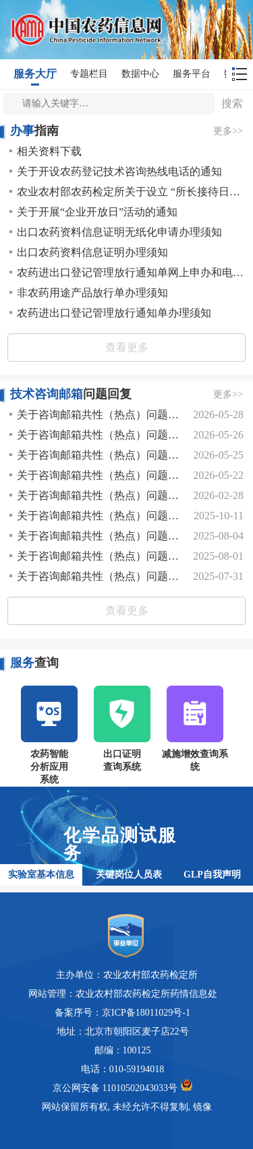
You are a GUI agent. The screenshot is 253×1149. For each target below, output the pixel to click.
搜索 (232, 103)
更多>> (228, 131)
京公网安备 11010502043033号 (122, 1086)
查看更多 (126, 347)
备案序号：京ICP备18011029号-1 (122, 1013)
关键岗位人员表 (129, 874)
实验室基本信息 (41, 874)
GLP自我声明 (212, 874)
